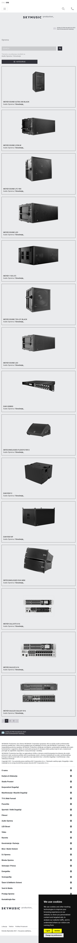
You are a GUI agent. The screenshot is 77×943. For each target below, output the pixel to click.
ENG (3, 3)
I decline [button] (57, 931)
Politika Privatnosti (21, 932)
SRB (7, 3)
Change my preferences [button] (54, 935)
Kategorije (19, 62)
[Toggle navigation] (5, 9)
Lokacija (4, 932)
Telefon (11, 932)
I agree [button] (48, 931)
